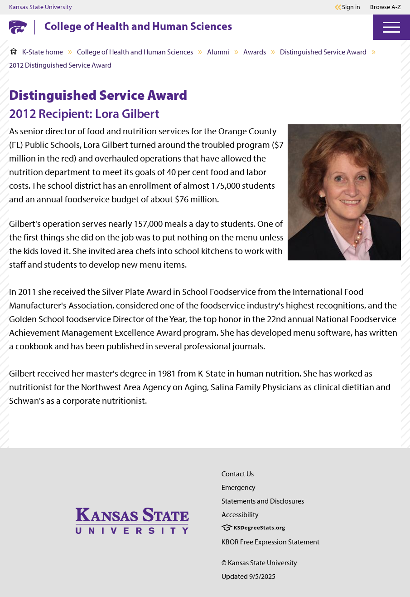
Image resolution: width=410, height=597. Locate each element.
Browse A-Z (385, 7)
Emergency (239, 487)
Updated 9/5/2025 (248, 576)
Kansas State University (40, 7)
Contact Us (238, 474)
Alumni (218, 52)
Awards (254, 52)
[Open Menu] (391, 27)
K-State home (36, 52)
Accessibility (240, 514)
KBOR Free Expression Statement (270, 542)
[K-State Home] (18, 27)
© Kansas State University (259, 562)
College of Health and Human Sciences (138, 26)
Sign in (351, 7)
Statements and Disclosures (263, 501)
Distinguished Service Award (323, 52)
